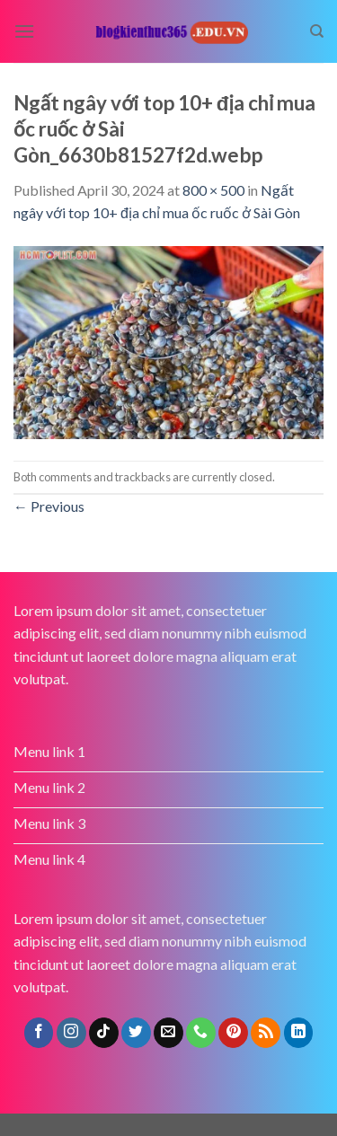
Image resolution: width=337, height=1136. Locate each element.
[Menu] (24, 31)
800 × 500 (213, 189)
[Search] (317, 31)
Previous (48, 506)
